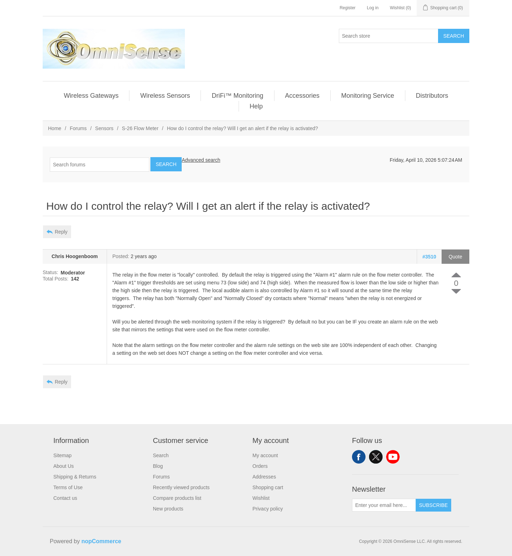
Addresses (264, 477)
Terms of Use (67, 487)
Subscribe (433, 505)
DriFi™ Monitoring (237, 95)
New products (168, 509)
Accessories (302, 95)
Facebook (359, 457)
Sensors (104, 128)
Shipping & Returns (74, 477)
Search (453, 36)
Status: (50, 273)
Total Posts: (55, 279)
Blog (158, 466)
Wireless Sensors (165, 95)
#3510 (429, 257)
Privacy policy (267, 509)
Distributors (432, 95)
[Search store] (388, 36)
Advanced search (201, 160)
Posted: (120, 257)
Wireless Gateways (91, 95)
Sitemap (62, 455)
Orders (260, 466)
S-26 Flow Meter (140, 128)
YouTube (393, 457)
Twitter (376, 457)
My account (265, 455)
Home (54, 128)
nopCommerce (101, 541)
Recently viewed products (181, 487)
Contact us (65, 498)
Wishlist (261, 498)
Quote (455, 257)
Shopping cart (267, 487)
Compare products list (177, 498)
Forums (78, 128)
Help (256, 106)
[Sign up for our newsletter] (384, 505)
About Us (63, 466)
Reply (61, 232)
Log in (373, 7)
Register (348, 7)
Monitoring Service (367, 95)
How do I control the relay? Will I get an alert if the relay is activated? (242, 128)
